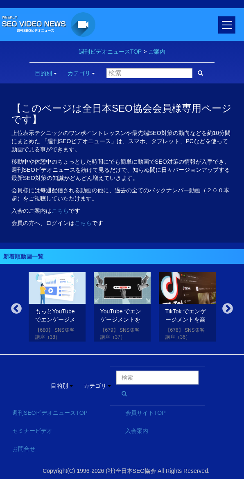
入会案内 (136, 430)
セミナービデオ (32, 430)
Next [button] (227, 309)
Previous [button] (16, 309)
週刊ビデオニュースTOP (110, 51)
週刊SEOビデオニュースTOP (50, 412)
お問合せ (23, 448)
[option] (57, 308)
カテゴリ (81, 73)
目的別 (46, 73)
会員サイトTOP (145, 412)
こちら (60, 210)
